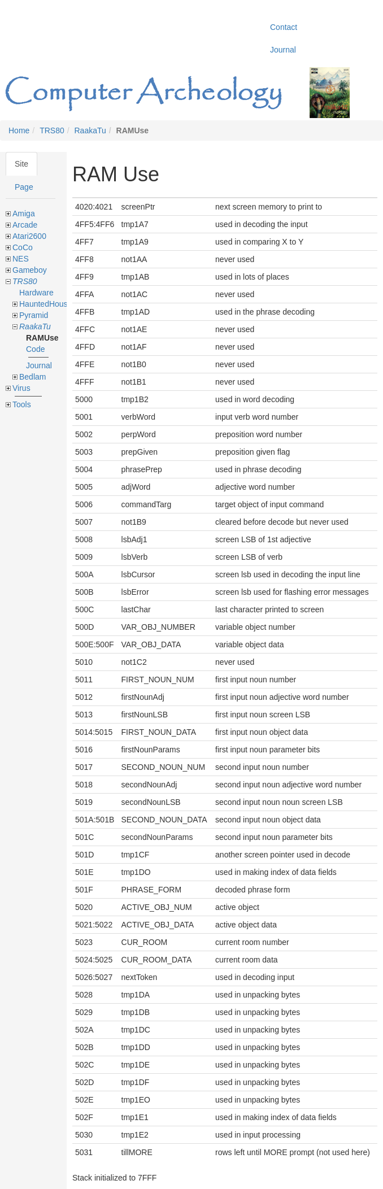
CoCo (22, 247)
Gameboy (29, 270)
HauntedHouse (45, 303)
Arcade (24, 224)
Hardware (36, 292)
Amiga (23, 213)
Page (24, 186)
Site (21, 163)
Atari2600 (29, 236)
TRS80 (52, 130)
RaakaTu (90, 130)
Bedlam (32, 376)
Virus (21, 388)
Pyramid (33, 315)
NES (20, 258)
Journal (39, 365)
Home (18, 130)
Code (35, 349)
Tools (21, 404)
